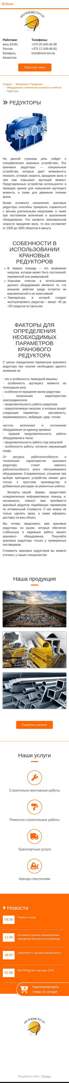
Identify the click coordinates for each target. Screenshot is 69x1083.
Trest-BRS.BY (25, 1066)
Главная (10, 1003)
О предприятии (29, 1003)
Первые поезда (26, 917)
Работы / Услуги (53, 1003)
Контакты (49, 1007)
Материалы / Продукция (23, 1007)
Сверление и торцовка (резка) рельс (39, 952)
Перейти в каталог (34, 724)
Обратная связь (35, 67)
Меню (7, 4)
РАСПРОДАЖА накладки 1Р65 (35, 970)
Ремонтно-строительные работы (34, 820)
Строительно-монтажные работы (34, 790)
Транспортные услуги (34, 849)
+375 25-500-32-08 (44, 44)
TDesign (46, 1076)
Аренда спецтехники (34, 879)
